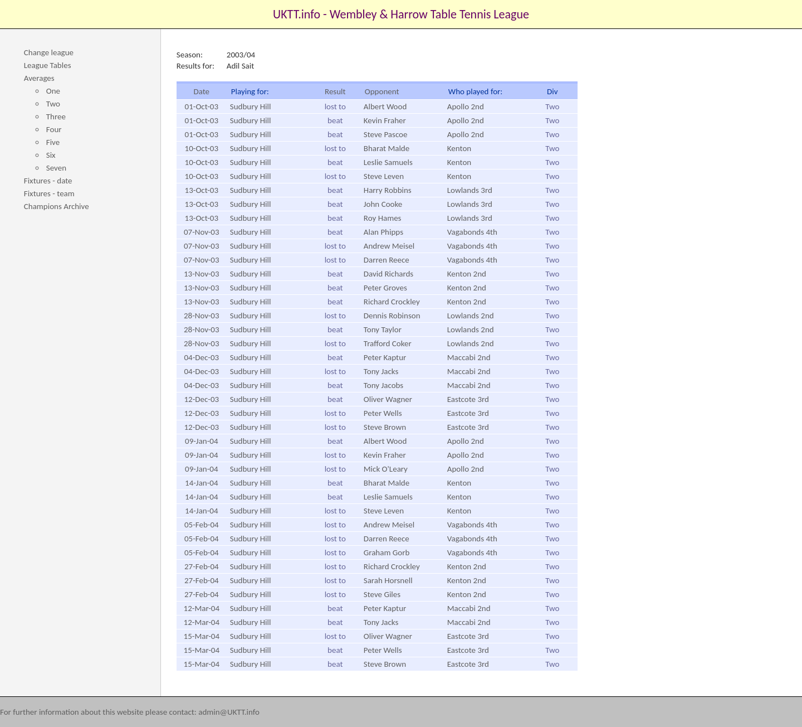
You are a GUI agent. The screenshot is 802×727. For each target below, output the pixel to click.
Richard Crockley (392, 302)
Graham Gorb (387, 552)
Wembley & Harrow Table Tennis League (429, 14)
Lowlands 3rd (469, 190)
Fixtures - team (49, 193)
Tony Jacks (381, 371)
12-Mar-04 (201, 608)
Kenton (459, 148)
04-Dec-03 (201, 357)
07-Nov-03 (201, 232)
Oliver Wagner (388, 399)
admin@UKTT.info (229, 712)
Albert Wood (385, 106)
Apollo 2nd (465, 106)
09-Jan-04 (201, 441)
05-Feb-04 (201, 525)
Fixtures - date (48, 181)
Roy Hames (383, 218)
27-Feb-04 (201, 566)
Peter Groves (385, 288)
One (53, 91)
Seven (56, 168)
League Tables (47, 65)
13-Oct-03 (201, 190)
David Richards (388, 274)
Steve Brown (385, 427)
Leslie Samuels (388, 162)
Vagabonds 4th (472, 232)
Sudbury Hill (250, 106)
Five (53, 142)
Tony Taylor (383, 329)
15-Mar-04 (201, 636)
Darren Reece (386, 260)
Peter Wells (383, 413)
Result (335, 91)
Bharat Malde (386, 148)
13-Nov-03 (201, 274)
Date (201, 91)
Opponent (382, 91)
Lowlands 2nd (470, 316)
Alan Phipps (383, 232)
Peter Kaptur (385, 357)
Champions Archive (56, 206)
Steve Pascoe (386, 134)
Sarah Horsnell (388, 580)
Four (54, 129)
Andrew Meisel (389, 246)
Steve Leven (384, 176)
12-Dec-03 (201, 399)
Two (53, 104)
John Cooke (383, 204)
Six (51, 155)
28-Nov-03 (201, 316)
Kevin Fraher (385, 120)
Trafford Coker (388, 343)
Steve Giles (382, 594)
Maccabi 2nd (469, 357)
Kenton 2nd (466, 274)
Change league (49, 52)
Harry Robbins (388, 190)
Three (56, 117)
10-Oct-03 (201, 148)
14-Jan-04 (201, 483)
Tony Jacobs (383, 385)
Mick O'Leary (386, 469)
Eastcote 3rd (468, 399)
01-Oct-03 (201, 106)
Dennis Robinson (392, 316)
